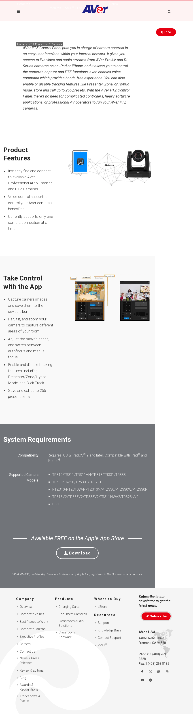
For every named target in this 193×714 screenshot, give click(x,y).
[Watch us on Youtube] (142, 680)
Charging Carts (69, 606)
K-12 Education (38, 44)
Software (57, 44)
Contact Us (27, 651)
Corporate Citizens (33, 629)
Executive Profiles (32, 636)
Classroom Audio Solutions (71, 623)
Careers (25, 644)
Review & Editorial (32, 670)
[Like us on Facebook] (142, 671)
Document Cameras (73, 614)
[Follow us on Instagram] (167, 671)
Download (77, 553)
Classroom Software (67, 635)
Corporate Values (32, 614)
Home (20, 44)
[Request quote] (166, 32)
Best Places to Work (34, 621)
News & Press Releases (29, 660)
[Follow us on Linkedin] (158, 671)
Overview (26, 606)
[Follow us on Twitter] (150, 671)
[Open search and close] (169, 10)
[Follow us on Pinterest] (150, 680)
